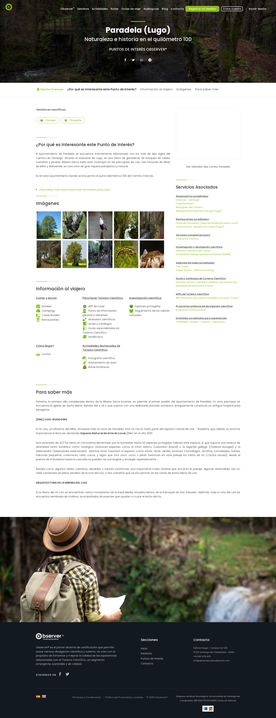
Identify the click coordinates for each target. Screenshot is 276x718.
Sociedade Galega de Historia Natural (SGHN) (203, 254)
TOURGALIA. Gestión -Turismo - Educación (200, 321)
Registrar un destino (202, 9)
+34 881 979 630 (202, 656)
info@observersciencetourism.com (211, 660)
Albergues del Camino (189, 207)
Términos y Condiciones (86, 697)
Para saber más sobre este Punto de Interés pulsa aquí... (76, 190)
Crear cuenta (232, 9)
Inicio (144, 648)
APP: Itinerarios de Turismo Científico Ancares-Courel (207, 297)
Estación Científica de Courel (193, 250)
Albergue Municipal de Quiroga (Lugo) (198, 210)
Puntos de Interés (152, 658)
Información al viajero (156, 89)
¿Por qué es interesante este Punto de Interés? (101, 89)
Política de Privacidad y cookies (124, 697)
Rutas (114, 9)
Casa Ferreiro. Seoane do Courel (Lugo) (200, 226)
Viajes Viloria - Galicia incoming (195, 270)
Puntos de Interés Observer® (138, 49)
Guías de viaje (130, 9)
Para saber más (207, 89)
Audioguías (151, 9)
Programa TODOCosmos (191, 309)
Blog (165, 9)
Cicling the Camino (187, 238)
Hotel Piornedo (185, 203)
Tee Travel (182, 266)
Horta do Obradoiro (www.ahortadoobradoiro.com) (207, 223)
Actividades (100, 9)
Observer (67, 9)
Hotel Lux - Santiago (187, 199)
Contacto (177, 9)
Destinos (83, 9)
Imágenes (183, 89)
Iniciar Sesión (255, 9)
